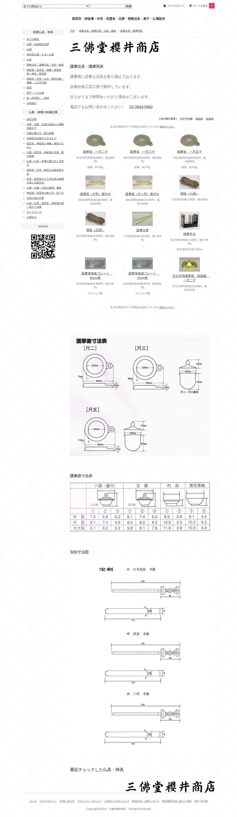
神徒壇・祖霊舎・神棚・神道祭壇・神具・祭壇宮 (44, 71)
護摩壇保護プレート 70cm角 (143, 275)
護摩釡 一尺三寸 (142, 152)
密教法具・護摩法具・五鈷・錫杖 (97, 31)
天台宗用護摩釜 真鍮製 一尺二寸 (191, 278)
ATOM (204, 801)
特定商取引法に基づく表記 (177, 801)
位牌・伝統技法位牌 (38, 44)
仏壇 (29, 49)
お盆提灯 (32, 103)
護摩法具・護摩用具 (131, 31)
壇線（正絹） (95, 230)
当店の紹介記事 (35, 198)
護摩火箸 (142, 230)
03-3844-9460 (141, 106)
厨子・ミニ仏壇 (35, 93)
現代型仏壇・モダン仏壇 (40, 54)
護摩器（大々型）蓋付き (142, 194)
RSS (196, 801)
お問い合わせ (67, 801)
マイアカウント (176, 5)
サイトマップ (34, 212)
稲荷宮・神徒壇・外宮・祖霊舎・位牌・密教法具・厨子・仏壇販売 (118, 18)
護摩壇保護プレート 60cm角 (96, 275)
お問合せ (32, 217)
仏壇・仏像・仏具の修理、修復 (44, 187)
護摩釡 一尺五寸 (189, 152)
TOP (72, 31)
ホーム (33, 801)
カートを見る (203, 5)
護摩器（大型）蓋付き (95, 194)
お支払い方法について (117, 801)
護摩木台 (189, 234)
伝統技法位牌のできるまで (41, 138)
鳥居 (29, 87)
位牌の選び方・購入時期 (40, 133)
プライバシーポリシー (89, 801)
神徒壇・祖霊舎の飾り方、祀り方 (45, 193)
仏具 (29, 59)
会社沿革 (32, 119)
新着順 (209, 118)
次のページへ (166, 126)
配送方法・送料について (145, 801)
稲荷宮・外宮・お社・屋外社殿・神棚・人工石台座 (45, 80)
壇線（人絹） (189, 193)
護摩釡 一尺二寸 (95, 152)
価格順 (199, 118)
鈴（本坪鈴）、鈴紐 (38, 98)
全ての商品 (33, 39)
